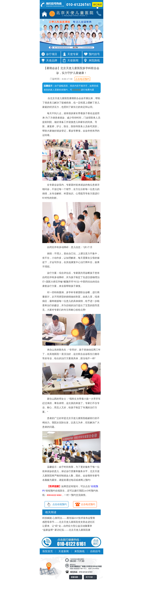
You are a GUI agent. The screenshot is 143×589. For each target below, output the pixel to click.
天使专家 (72, 54)
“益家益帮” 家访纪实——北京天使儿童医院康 (66, 530)
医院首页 (48, 551)
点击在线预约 (59, 504)
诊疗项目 (51, 54)
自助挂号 (95, 551)
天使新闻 (72, 60)
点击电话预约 (82, 79)
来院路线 (94, 60)
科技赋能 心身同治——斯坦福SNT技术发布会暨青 (68, 518)
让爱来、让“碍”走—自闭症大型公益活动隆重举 (67, 526)
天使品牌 (51, 60)
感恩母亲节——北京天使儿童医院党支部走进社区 (68, 522)
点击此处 (76, 90)
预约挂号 (94, 54)
